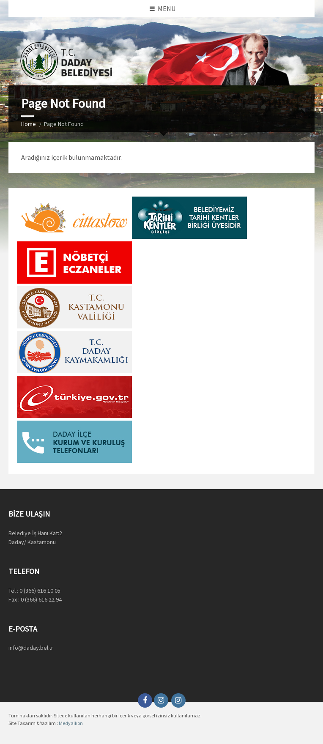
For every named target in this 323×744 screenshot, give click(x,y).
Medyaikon (71, 723)
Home (28, 124)
